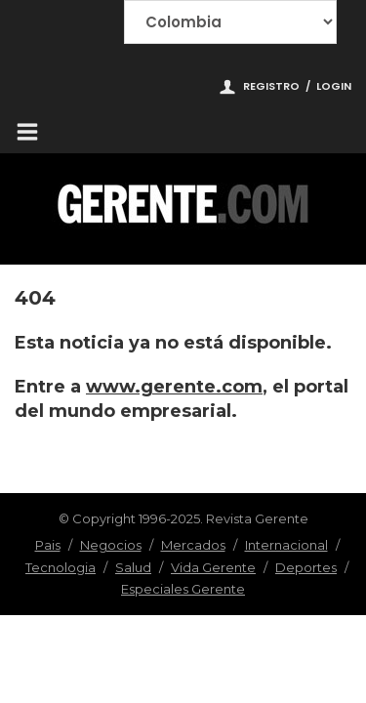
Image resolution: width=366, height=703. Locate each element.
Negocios (111, 545)
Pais (48, 545)
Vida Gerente (213, 567)
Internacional (286, 545)
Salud (133, 567)
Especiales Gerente (183, 589)
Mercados (193, 545)
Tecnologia (60, 567)
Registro (271, 86)
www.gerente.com (174, 386)
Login (333, 86)
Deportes (306, 567)
